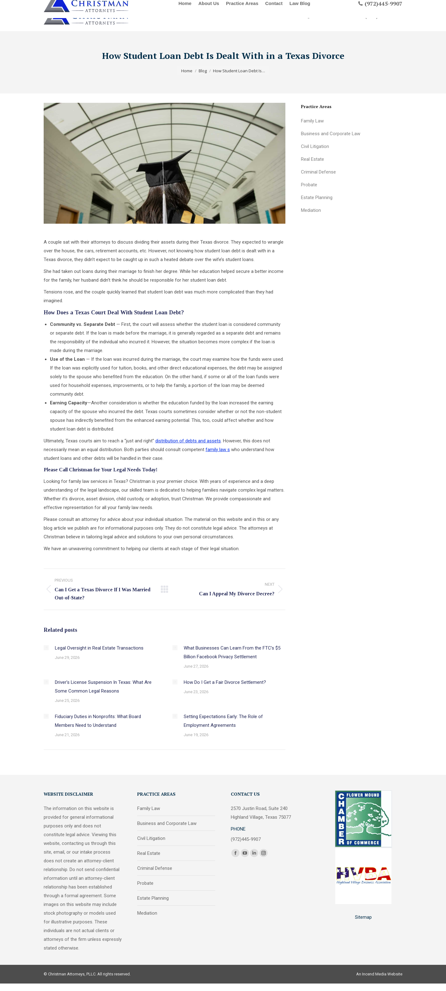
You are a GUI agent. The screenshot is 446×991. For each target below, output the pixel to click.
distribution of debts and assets (188, 441)
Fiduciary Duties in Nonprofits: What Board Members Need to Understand (98, 721)
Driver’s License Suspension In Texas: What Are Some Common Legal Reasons (103, 686)
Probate (309, 185)
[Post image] (46, 647)
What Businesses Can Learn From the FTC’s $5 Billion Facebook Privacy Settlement (232, 652)
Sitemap (363, 917)
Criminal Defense (318, 172)
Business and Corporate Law (330, 133)
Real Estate (312, 159)
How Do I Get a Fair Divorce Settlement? (225, 682)
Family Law (312, 121)
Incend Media (374, 974)
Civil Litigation (315, 146)
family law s (218, 449)
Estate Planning (316, 197)
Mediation (311, 210)
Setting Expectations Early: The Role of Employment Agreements (223, 721)
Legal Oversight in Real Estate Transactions (99, 648)
